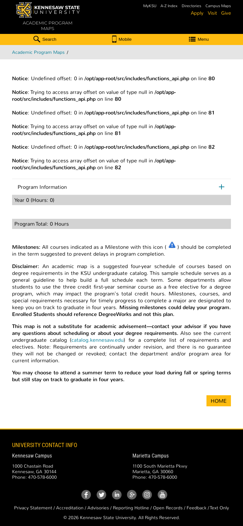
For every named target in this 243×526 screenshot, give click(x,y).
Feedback (196, 508)
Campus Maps (218, 6)
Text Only (219, 508)
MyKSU (150, 6)
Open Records (168, 508)
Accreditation (70, 508)
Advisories (98, 508)
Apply (197, 13)
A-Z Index (168, 6)
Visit (212, 13)
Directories (191, 6)
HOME (219, 401)
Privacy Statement (33, 508)
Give (226, 13)
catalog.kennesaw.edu (97, 340)
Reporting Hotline (131, 508)
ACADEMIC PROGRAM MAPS (47, 25)
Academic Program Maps (38, 52)
